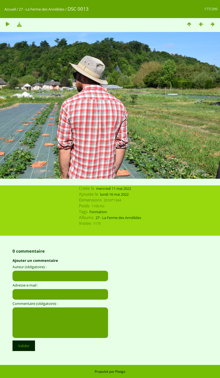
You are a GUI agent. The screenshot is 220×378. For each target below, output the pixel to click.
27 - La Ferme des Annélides (41, 9)
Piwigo (120, 371)
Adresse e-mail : (25, 285)
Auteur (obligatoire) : (29, 266)
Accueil (10, 9)
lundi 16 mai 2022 (114, 194)
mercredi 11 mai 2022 (113, 188)
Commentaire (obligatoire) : (35, 303)
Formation (98, 211)
